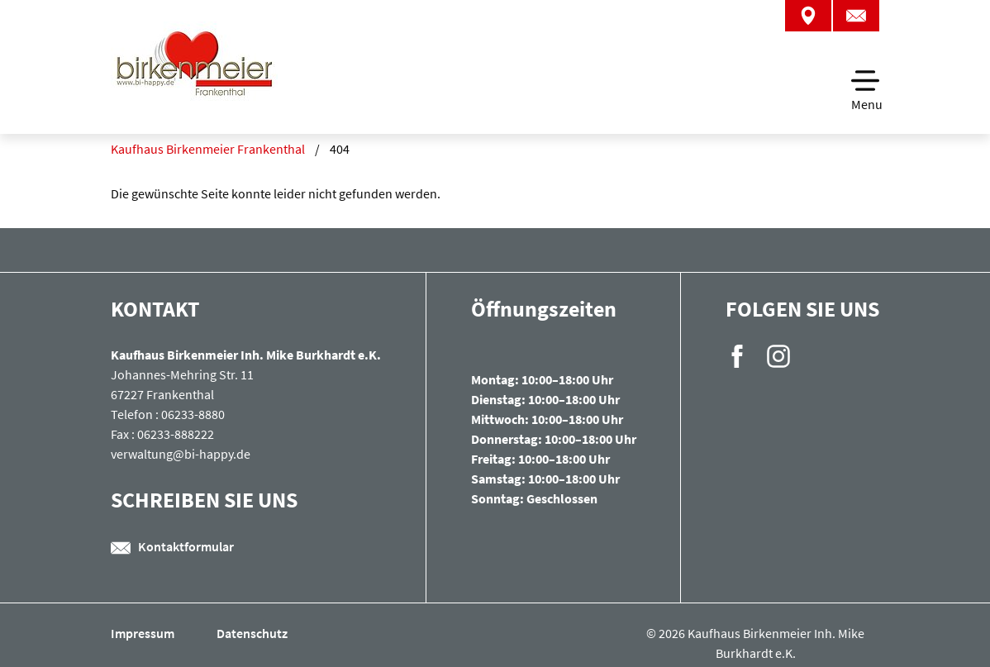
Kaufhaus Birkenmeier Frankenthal (208, 149)
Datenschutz (252, 633)
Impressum (144, 633)
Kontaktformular (172, 546)
